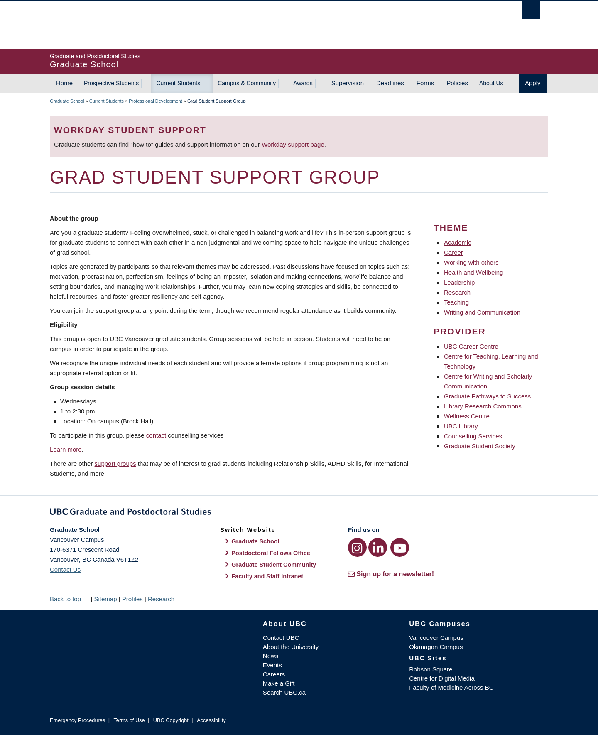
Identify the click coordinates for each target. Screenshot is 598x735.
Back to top (69, 598)
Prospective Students (111, 83)
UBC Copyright (171, 720)
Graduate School (67, 100)
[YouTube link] (399, 547)
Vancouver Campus (436, 637)
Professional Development (155, 100)
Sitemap (105, 598)
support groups (115, 463)
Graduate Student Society (479, 446)
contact (156, 435)
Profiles (132, 598)
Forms (425, 82)
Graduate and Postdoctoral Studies (299, 513)
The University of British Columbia (67, 25)
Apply (533, 82)
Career (453, 252)
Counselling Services (473, 436)
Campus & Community (247, 83)
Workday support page (293, 144)
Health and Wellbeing (473, 272)
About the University (291, 646)
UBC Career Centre (471, 346)
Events (272, 665)
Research (457, 292)
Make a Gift (279, 683)
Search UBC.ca (284, 692)
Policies (457, 82)
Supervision (347, 82)
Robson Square (430, 669)
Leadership (459, 282)
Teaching (456, 302)
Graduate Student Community (273, 564)
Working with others (471, 262)
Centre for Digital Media (442, 678)
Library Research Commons (483, 406)
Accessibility (211, 720)
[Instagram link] (357, 547)
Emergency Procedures (77, 720)
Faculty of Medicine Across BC (451, 687)
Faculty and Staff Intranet (267, 576)
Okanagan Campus (436, 646)
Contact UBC (281, 637)
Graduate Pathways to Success (487, 396)
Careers (274, 674)
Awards (302, 83)
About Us (491, 83)
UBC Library (461, 426)
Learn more (66, 449)
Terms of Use (129, 720)
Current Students (178, 83)
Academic (457, 242)
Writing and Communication (482, 312)
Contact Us (65, 569)
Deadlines (390, 82)
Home (64, 82)
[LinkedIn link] (377, 547)
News (271, 655)
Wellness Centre (467, 416)
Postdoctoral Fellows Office (270, 553)
